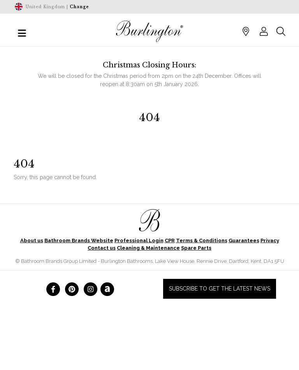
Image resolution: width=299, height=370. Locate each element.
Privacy (269, 240)
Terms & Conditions (201, 240)
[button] (264, 31)
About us (31, 240)
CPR (170, 240)
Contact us (102, 248)
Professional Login (139, 240)
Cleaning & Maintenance (148, 248)
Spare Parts (196, 248)
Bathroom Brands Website (78, 240)
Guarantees (244, 240)
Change (79, 6)
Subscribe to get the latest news (219, 288)
